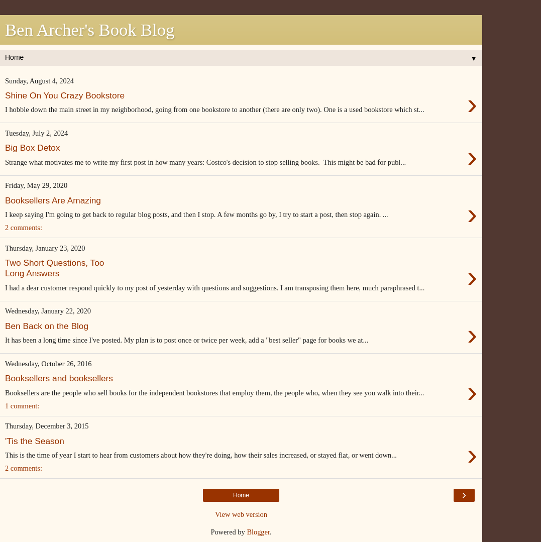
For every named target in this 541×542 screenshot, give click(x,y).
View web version (241, 514)
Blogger (258, 532)
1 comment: (22, 406)
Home (241, 495)
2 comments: (23, 228)
